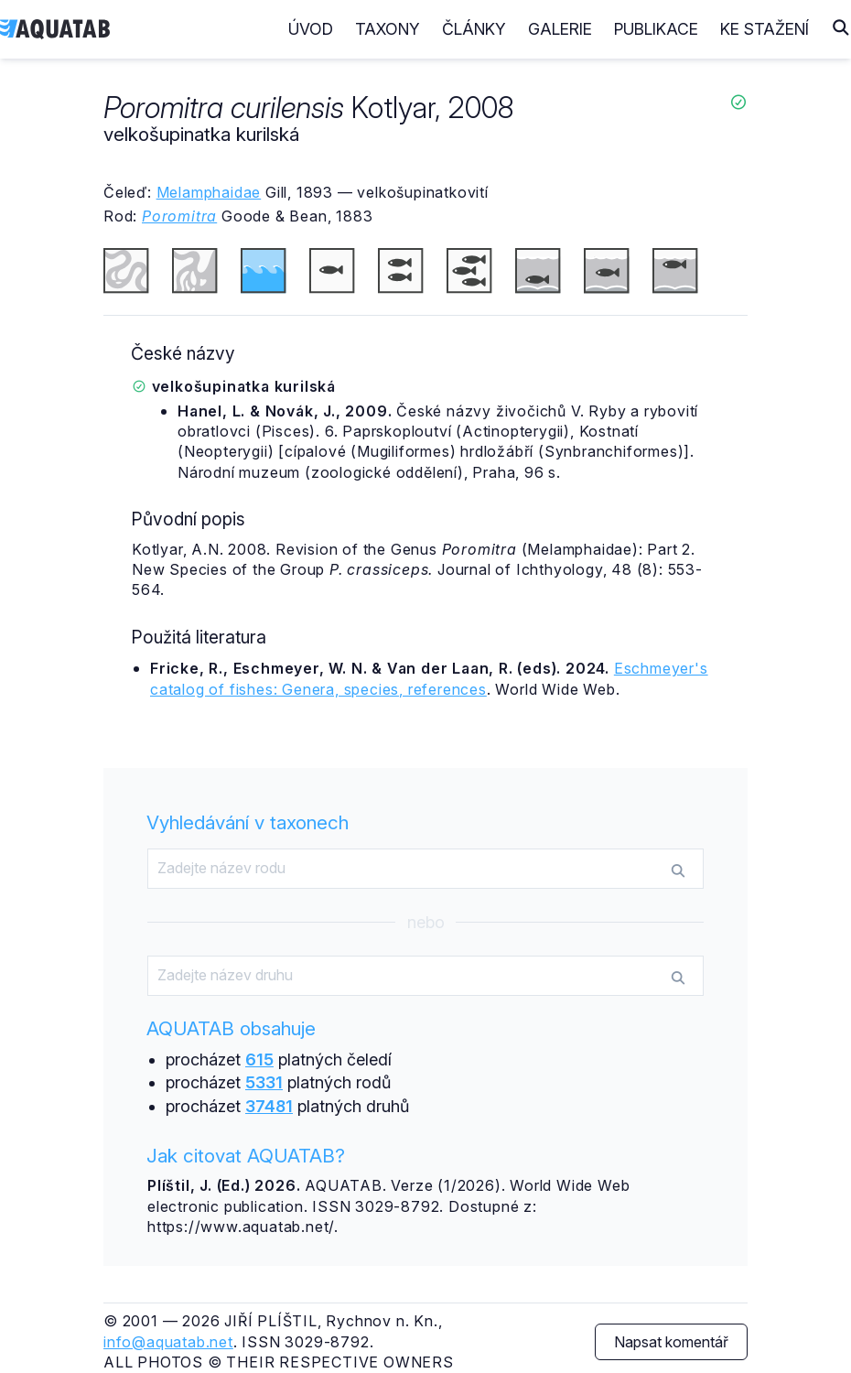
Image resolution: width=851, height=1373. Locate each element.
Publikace (656, 28)
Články (474, 28)
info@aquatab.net (168, 1342)
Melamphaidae (209, 192)
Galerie (560, 28)
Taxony (387, 28)
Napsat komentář (671, 1342)
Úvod (310, 28)
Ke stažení (764, 28)
